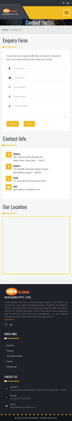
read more (9, 319)
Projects (10, 350)
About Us (10, 345)
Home (5, 29)
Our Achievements (15, 356)
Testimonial (12, 366)
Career (10, 361)
